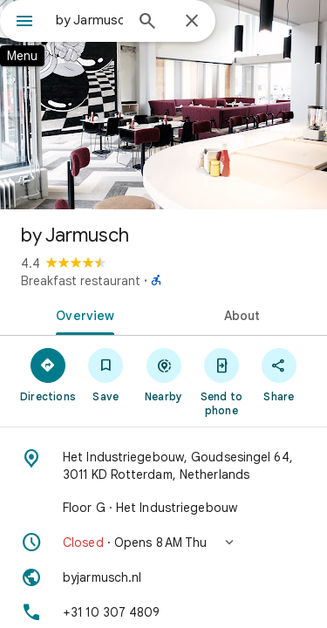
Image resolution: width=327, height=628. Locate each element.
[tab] (81, 314)
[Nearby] (163, 374)
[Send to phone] (221, 381)
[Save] (105, 374)
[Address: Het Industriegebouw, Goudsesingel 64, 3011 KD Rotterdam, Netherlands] (163, 465)
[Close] (191, 22)
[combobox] (89, 20)
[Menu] (24, 22)
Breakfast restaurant (80, 281)
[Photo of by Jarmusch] (163, 104)
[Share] (279, 374)
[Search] (147, 22)
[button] (163, 542)
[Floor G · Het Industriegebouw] (163, 507)
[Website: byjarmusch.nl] (163, 577)
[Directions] (48, 374)
